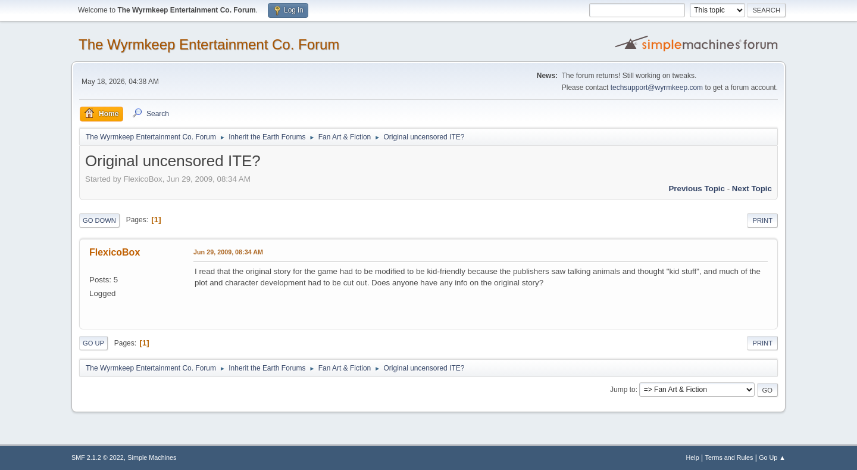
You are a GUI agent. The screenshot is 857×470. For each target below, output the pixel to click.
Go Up (93, 343)
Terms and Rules (729, 457)
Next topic (752, 188)
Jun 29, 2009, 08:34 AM (228, 252)
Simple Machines (151, 457)
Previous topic (696, 188)
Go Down (99, 220)
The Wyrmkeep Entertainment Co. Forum (209, 44)
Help (692, 457)
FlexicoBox (114, 252)
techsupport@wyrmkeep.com (657, 87)
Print (762, 220)
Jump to (623, 389)
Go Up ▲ (772, 457)
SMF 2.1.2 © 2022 (97, 457)
